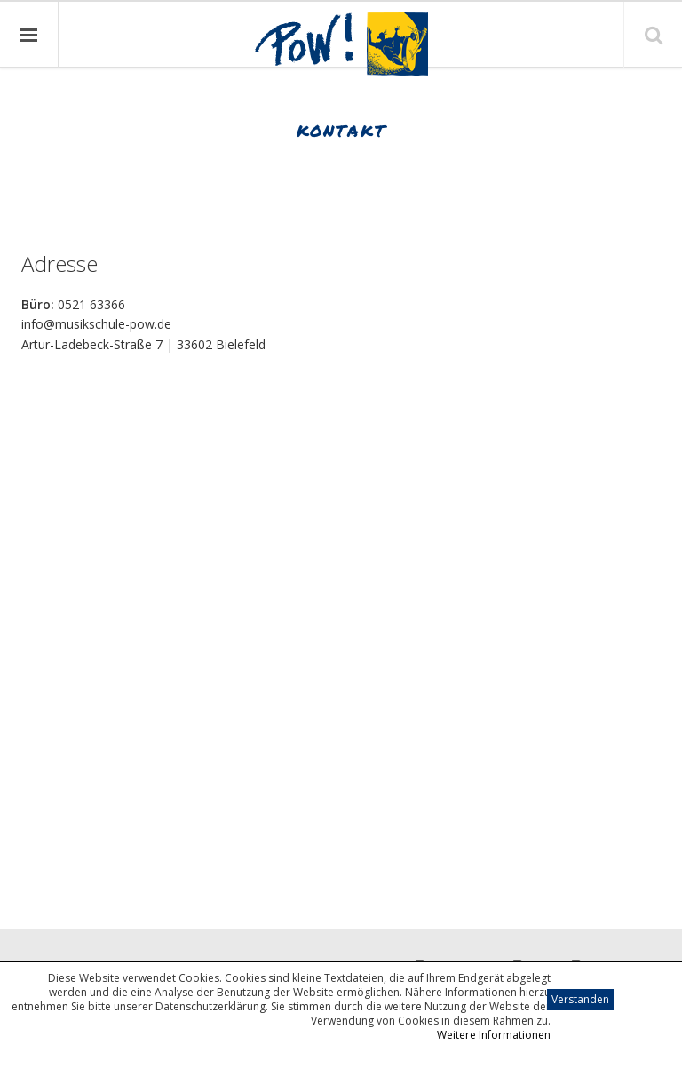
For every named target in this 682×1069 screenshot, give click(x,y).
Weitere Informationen (494, 1034)
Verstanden (580, 999)
